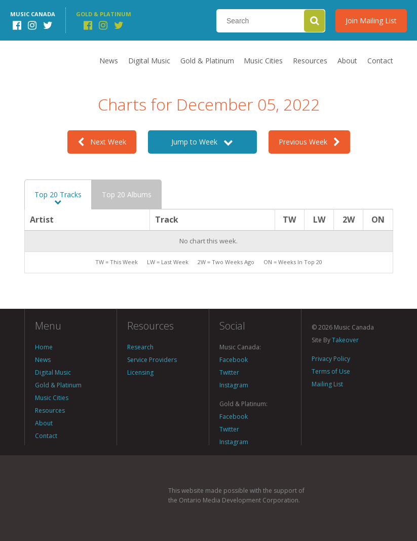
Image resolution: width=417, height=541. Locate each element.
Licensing (140, 372)
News (108, 60)
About (347, 60)
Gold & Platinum (207, 60)
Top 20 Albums (126, 194)
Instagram (233, 385)
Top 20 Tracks (58, 197)
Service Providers (152, 359)
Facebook (233, 359)
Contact (380, 60)
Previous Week (309, 142)
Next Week (102, 142)
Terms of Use (331, 371)
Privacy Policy (331, 358)
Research (140, 347)
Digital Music (149, 60)
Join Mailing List (371, 20)
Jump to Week (202, 142)
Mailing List (327, 384)
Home (44, 347)
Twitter (229, 372)
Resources (310, 60)
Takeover (345, 340)
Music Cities (263, 60)
